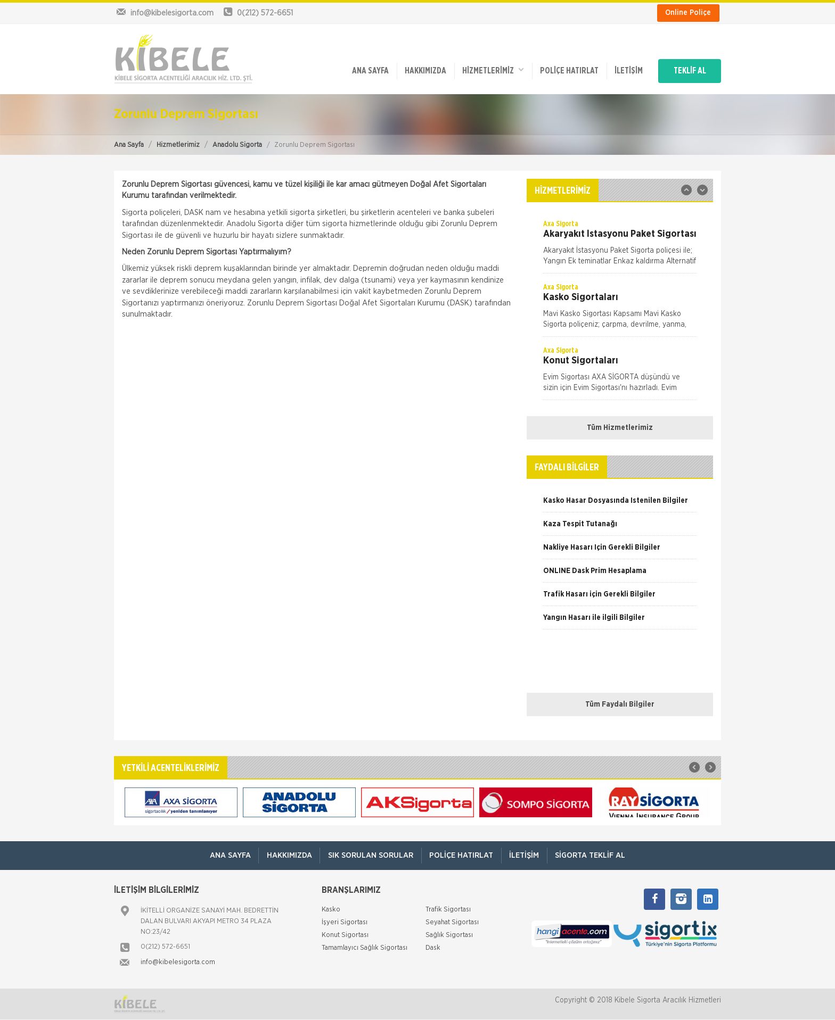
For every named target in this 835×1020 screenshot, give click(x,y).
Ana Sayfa (129, 145)
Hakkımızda (421, 70)
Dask (432, 948)
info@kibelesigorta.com (178, 962)
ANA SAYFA (365, 70)
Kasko (331, 910)
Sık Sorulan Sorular (370, 855)
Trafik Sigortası (448, 910)
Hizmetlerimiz (178, 145)
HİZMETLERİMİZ (489, 69)
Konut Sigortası (345, 935)
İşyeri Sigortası (344, 922)
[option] (620, 245)
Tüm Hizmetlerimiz (620, 428)
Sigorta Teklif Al (591, 855)
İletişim (626, 70)
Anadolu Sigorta (237, 145)
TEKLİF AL (689, 70)
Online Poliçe (688, 12)
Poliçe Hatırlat (566, 70)
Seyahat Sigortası (452, 922)
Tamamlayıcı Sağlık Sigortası (364, 948)
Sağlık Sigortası (449, 935)
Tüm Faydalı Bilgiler (619, 704)
